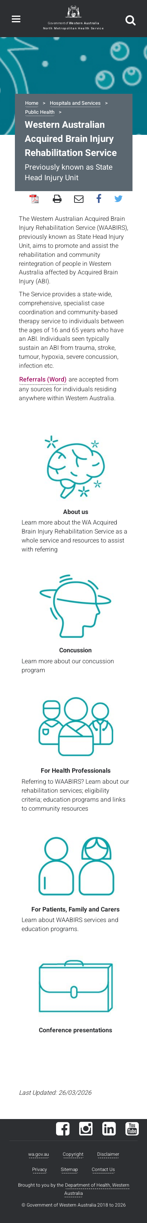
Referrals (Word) (43, 379)
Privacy (39, 1169)
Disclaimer (108, 1154)
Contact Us (103, 1169)
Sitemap (69, 1169)
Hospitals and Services (75, 103)
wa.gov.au (38, 1154)
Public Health (39, 112)
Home (31, 103)
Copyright (73, 1154)
